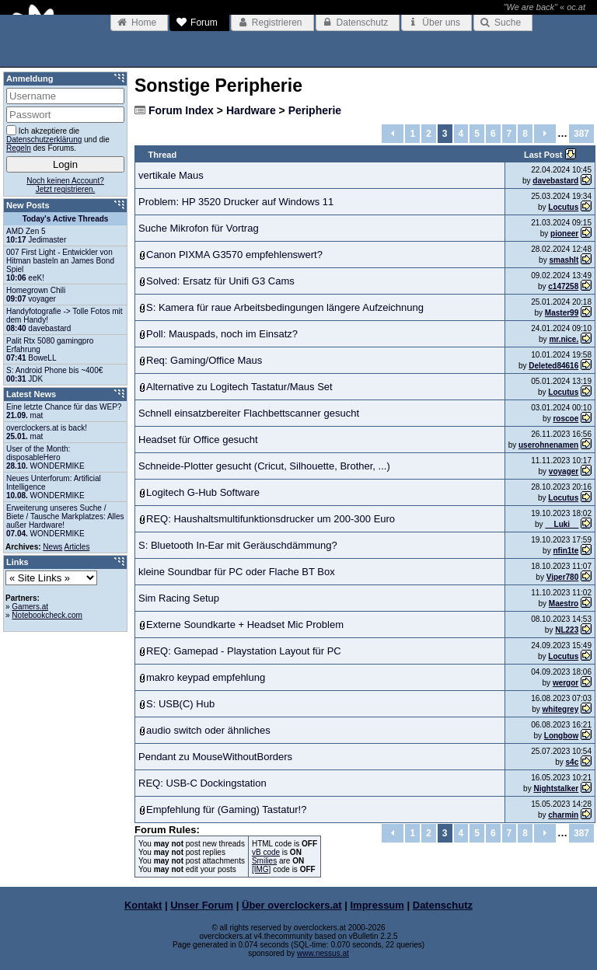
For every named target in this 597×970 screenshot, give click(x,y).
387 (581, 133)
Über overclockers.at (292, 905)
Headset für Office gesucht (198, 439)
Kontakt (143, 905)
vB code (266, 852)
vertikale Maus (171, 175)
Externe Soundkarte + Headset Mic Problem (245, 624)
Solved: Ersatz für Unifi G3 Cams (220, 281)
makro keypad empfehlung (205, 677)
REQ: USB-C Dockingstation (202, 783)
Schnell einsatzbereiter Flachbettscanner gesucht (248, 413)
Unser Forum (201, 905)
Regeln (18, 148)
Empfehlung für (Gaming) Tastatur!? (226, 809)
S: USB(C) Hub (180, 704)
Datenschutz (443, 905)
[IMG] (261, 869)
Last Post (544, 154)
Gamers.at (30, 606)
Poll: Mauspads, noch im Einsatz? (222, 334)
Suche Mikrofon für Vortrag (198, 228)
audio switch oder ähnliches (208, 730)
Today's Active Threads (66, 219)
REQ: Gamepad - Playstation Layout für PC (243, 651)
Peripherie (314, 110)
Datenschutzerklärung (44, 139)
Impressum (377, 905)
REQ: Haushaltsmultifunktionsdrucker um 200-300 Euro (270, 519)
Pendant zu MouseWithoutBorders (215, 756)
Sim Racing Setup (178, 598)
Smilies (264, 861)
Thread (162, 154)
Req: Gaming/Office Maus (204, 360)
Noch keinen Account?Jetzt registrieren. (65, 185)
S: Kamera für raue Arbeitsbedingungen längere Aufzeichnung (285, 307)
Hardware (251, 110)
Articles (77, 547)
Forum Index (181, 110)
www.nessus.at (323, 953)
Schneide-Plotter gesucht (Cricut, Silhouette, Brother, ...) (264, 466)
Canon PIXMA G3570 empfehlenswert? (234, 254)
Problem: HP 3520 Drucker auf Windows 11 (235, 202)
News (52, 547)
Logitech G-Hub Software (203, 492)
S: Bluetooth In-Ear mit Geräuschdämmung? (237, 545)
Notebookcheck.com (47, 615)
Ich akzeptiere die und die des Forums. (58, 138)
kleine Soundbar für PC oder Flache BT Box (236, 571)
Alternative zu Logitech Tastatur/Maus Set (239, 387)
